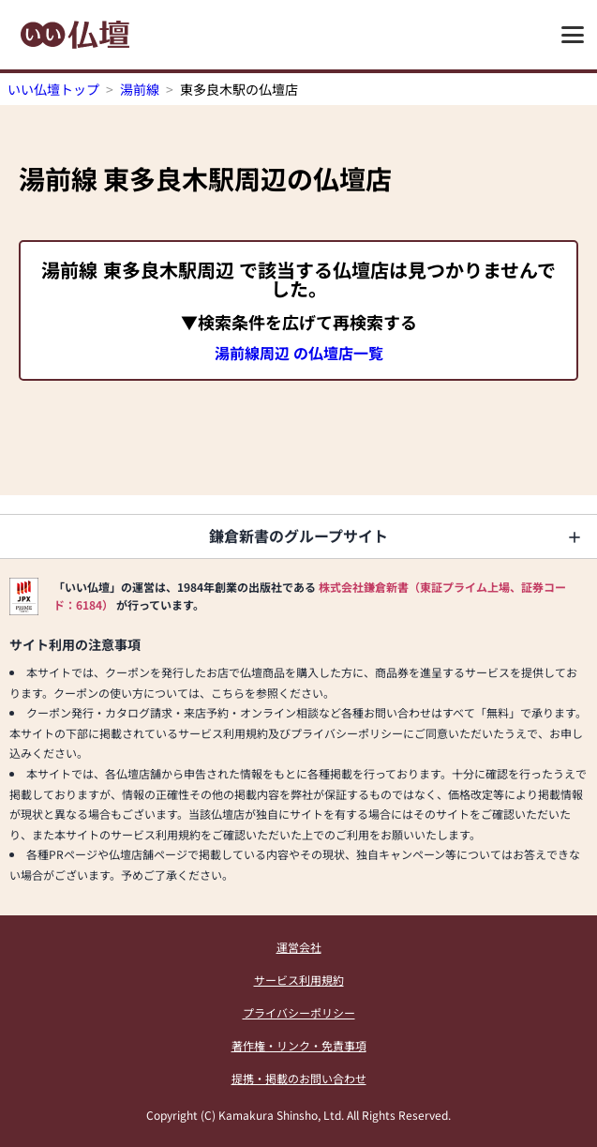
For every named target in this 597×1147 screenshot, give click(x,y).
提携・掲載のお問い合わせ (298, 1078)
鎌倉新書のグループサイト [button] (298, 535)
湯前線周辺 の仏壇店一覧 (299, 352)
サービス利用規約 (299, 980)
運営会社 (298, 947)
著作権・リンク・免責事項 (298, 1045)
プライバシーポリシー (299, 1012)
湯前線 (139, 89)
